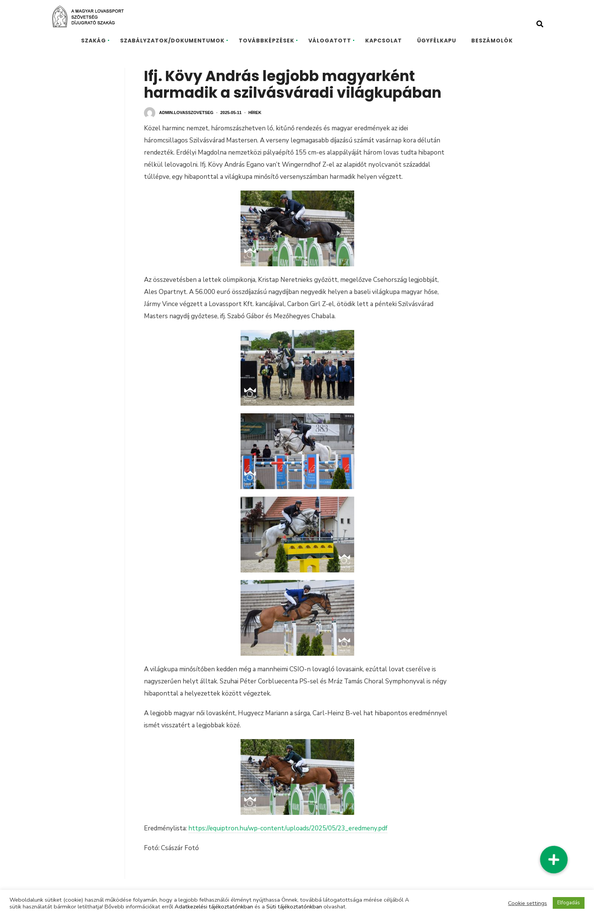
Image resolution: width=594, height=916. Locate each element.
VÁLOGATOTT (329, 40)
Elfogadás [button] (568, 902)
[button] (553, 860)
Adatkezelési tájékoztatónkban (214, 906)
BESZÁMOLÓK (492, 40)
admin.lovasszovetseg (186, 112)
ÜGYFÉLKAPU (436, 40)
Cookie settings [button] (527, 903)
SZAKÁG (93, 40)
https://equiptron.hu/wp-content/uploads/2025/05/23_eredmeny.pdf (288, 828)
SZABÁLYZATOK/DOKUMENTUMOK (172, 40)
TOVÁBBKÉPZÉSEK (266, 40)
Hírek (255, 112)
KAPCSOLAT (383, 40)
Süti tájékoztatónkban (294, 906)
